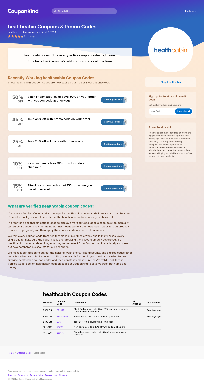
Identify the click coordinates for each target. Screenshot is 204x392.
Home (11, 353)
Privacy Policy (36, 375)
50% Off (47, 310)
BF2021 (60, 310)
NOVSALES (62, 316)
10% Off (47, 327)
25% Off (47, 321)
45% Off (47, 316)
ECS (59, 321)
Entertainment (23, 353)
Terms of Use (51, 375)
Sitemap (63, 375)
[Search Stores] (87, 11)
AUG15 (60, 333)
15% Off (47, 333)
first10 (60, 327)
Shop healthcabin (171, 82)
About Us (12, 375)
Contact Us (23, 375)
